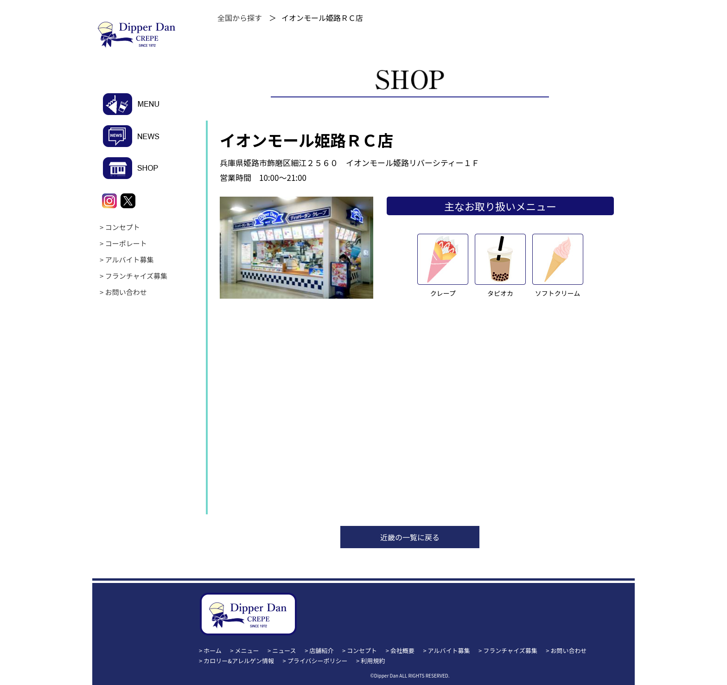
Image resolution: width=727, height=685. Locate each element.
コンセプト (122, 227)
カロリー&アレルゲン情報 (239, 660)
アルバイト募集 (129, 259)
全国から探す (239, 17)
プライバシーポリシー (317, 660)
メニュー (247, 650)
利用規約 (373, 660)
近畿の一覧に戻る (410, 537)
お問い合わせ (126, 292)
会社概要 (402, 650)
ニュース (284, 650)
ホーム (213, 650)
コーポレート (126, 243)
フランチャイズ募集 (136, 276)
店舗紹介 (321, 650)
